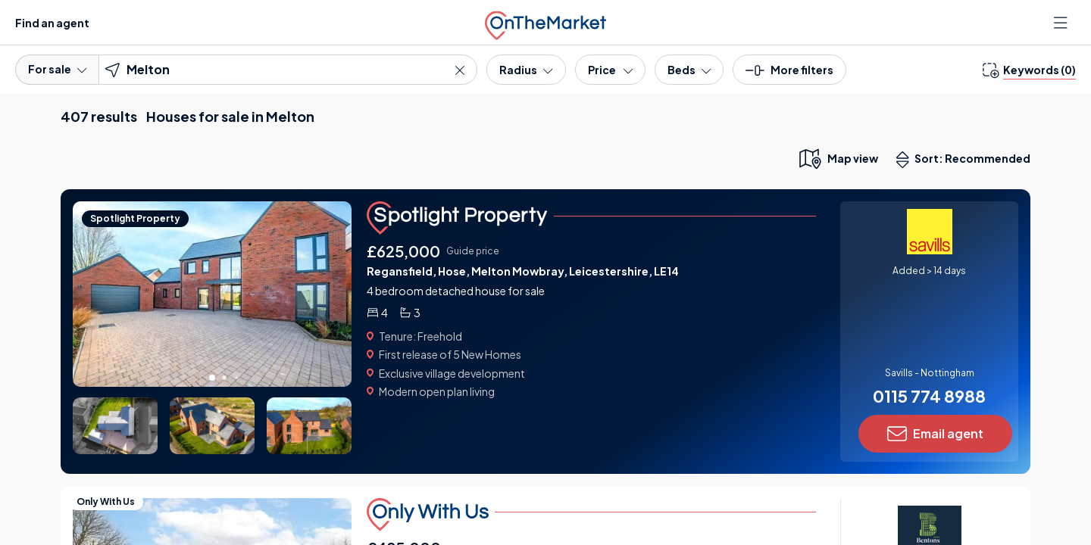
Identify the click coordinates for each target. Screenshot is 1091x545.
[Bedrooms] (689, 69)
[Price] (610, 69)
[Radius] (525, 69)
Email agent (935, 434)
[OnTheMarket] (545, 22)
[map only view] (837, 158)
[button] (789, 74)
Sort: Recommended (966, 159)
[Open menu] (1062, 22)
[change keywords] (1029, 69)
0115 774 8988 (929, 395)
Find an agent (52, 23)
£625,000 (403, 250)
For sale (57, 69)
